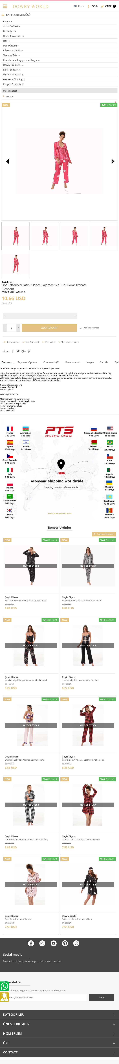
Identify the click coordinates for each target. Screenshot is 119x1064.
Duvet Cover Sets (12, 35)
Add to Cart (49, 300)
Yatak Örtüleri (10, 26)
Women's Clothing (12, 79)
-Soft (59, 1060)
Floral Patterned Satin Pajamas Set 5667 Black (25, 572)
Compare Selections (104, 506)
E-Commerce (68, 1060)
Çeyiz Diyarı (11, 569)
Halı (5, 40)
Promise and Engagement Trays (20, 60)
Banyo (6, 21)
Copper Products (12, 84)
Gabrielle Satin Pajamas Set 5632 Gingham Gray (26, 813)
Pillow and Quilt (11, 50)
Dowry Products (11, 64)
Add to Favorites (89, 299)
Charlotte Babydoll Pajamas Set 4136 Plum (24, 733)
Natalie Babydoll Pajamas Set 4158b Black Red (26, 653)
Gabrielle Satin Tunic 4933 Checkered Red (81, 813)
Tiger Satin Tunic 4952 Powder (18, 894)
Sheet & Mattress (12, 74)
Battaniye (8, 31)
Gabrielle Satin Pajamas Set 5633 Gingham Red (83, 733)
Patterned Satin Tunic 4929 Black (77, 894)
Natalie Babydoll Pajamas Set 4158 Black (80, 653)
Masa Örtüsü (10, 45)
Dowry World (69, 890)
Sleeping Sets (10, 55)
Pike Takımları (10, 69)
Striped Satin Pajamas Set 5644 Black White (81, 572)
